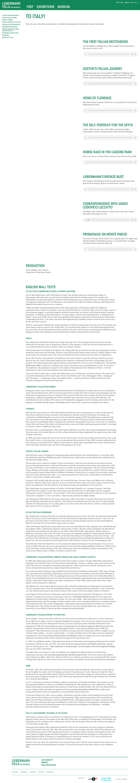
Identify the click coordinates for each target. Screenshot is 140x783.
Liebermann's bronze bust (9, 27)
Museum (64, 7)
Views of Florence (7, 20)
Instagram (23, 772)
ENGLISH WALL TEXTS (7, 37)
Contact (127, 2)
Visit (30, 7)
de (135, 2)
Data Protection (48, 765)
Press (117, 2)
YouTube (41, 772)
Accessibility (47, 760)
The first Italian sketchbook (10, 15)
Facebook (15, 772)
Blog (131, 2)
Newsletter (49, 772)
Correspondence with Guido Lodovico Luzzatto (10, 30)
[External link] (92, 779)
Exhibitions (45, 7)
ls (137, 2)
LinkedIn (32, 772)
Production (5, 35)
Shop (122, 2)
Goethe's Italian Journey (9, 18)
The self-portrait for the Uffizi (11, 22)
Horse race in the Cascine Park (11, 24)
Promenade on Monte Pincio (10, 33)
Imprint (44, 762)
